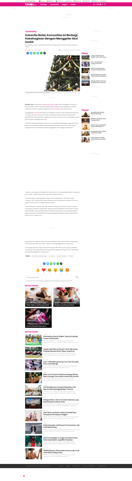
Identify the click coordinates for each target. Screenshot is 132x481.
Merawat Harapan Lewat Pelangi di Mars (98, 119)
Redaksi (67, 466)
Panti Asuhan (57, 109)
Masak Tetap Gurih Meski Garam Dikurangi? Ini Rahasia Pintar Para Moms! (98, 125)
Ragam (64, 4)
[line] (34, 53)
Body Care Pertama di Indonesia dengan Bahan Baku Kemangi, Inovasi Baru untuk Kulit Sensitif (61, 375)
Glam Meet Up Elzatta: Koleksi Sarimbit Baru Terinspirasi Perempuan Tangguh (59, 413)
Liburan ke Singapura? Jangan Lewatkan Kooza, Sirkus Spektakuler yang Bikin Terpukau (60, 439)
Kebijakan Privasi (102, 466)
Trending (43, 4)
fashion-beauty (32, 320)
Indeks (73, 4)
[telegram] (37, 53)
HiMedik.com (95, 1)
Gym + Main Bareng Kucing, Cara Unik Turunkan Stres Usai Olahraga (97, 62)
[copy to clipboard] (44, 53)
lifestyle (29, 299)
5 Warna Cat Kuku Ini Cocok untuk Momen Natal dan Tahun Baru (37, 325)
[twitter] (31, 53)
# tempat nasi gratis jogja (39, 256)
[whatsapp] (41, 53)
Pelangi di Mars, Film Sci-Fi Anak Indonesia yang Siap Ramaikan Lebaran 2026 (61, 401)
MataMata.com (51, 1)
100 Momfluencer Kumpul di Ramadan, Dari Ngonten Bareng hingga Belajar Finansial (59, 388)
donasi (37, 113)
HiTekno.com (69, 1)
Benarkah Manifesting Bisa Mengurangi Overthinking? (97, 113)
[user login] (94, 5)
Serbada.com (104, 1)
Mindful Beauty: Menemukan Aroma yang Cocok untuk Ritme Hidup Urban (61, 451)
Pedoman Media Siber (89, 466)
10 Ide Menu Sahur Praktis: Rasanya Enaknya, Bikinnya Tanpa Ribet (98, 132)
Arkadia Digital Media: (31, 1)
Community (54, 4)
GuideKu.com (87, 1)
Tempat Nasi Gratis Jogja (50, 104)
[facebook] (27, 53)
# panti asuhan (61, 256)
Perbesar (75, 57)
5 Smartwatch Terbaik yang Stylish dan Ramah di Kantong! (99, 138)
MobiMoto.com (78, 1)
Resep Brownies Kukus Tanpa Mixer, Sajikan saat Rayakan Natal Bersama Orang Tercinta (37, 304)
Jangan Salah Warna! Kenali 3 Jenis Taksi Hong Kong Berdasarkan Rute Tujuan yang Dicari (60, 350)
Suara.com (42, 1)
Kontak (61, 466)
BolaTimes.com (60, 1)
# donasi (51, 256)
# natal (71, 256)
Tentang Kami (76, 466)
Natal (52, 107)
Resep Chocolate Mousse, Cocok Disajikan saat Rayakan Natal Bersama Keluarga (65, 304)
